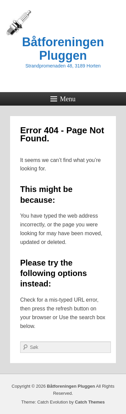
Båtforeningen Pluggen (63, 48)
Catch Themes (90, 402)
